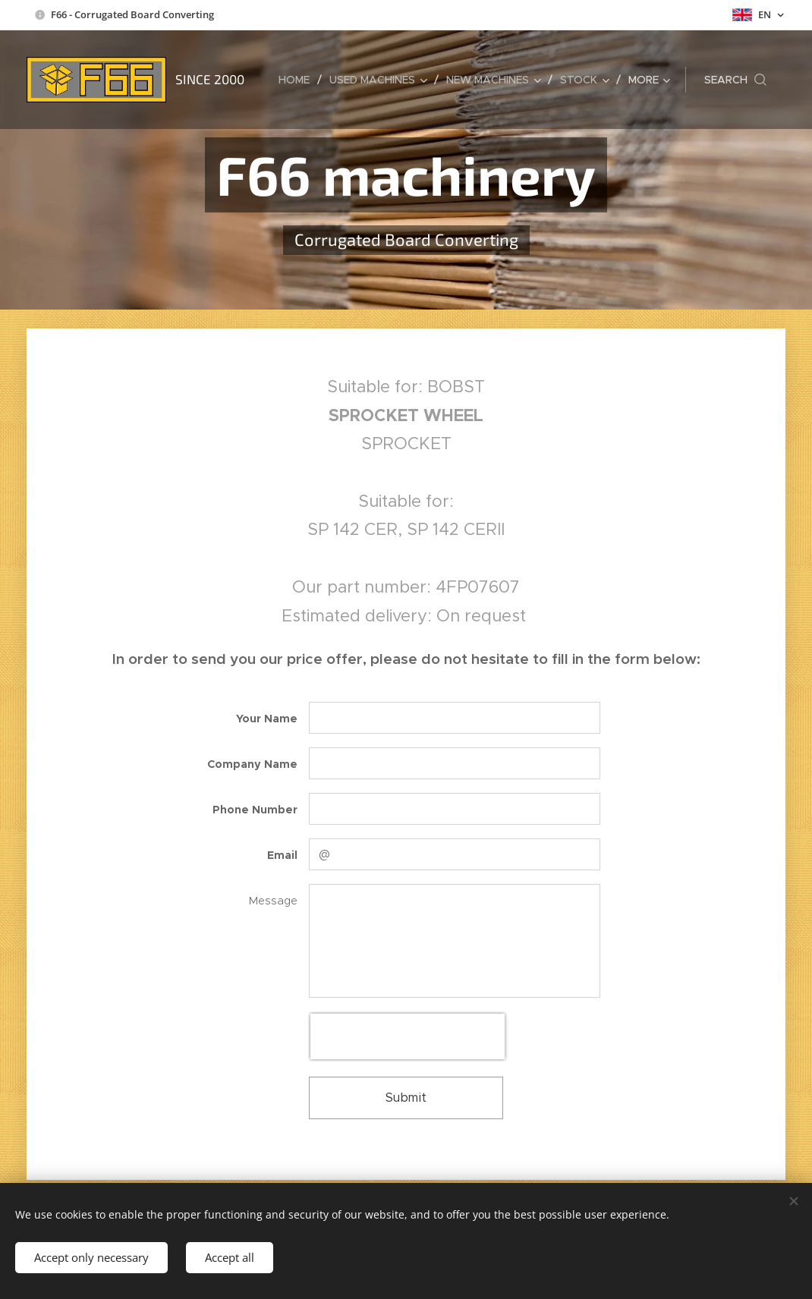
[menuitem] (298, 80)
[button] (735, 80)
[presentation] (407, 1036)
